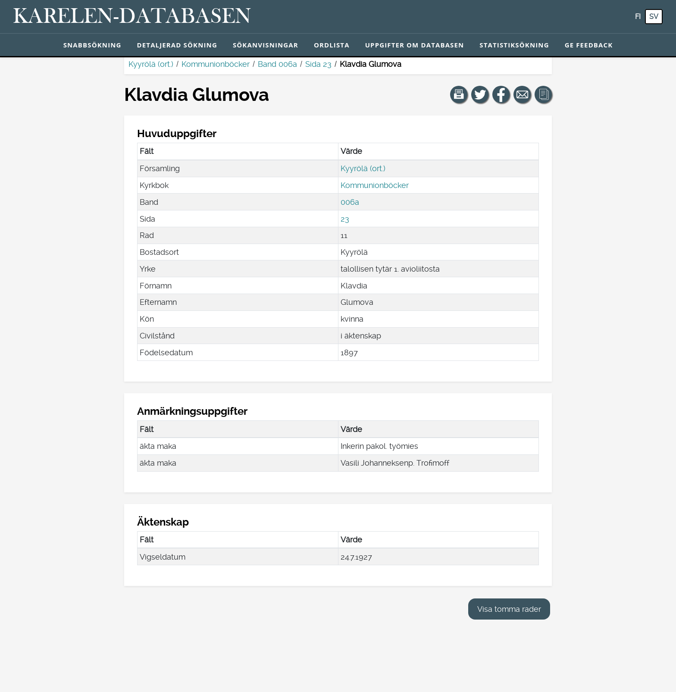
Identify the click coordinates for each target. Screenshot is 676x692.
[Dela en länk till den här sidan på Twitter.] (479, 94)
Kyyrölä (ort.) (150, 64)
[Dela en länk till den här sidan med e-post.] (522, 94)
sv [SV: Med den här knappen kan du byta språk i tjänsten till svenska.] (653, 17)
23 (345, 218)
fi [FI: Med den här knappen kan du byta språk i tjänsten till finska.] (638, 17)
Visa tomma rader (509, 609)
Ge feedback (589, 45)
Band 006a (277, 64)
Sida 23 (318, 64)
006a (350, 202)
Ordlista (332, 45)
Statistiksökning (514, 45)
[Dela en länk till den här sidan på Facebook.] (501, 94)
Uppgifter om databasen (414, 45)
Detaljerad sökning (177, 45)
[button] (458, 94)
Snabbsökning (92, 45)
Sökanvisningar (265, 45)
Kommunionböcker (216, 64)
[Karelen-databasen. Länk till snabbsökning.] (132, 16)
